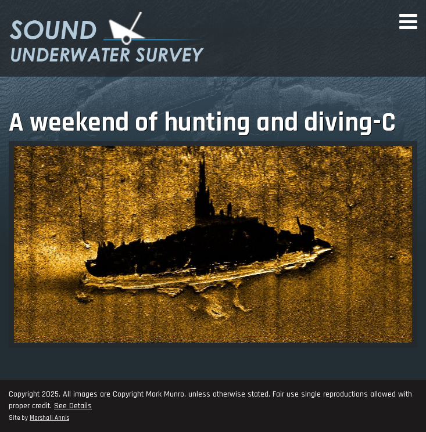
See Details (73, 406)
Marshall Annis (49, 418)
